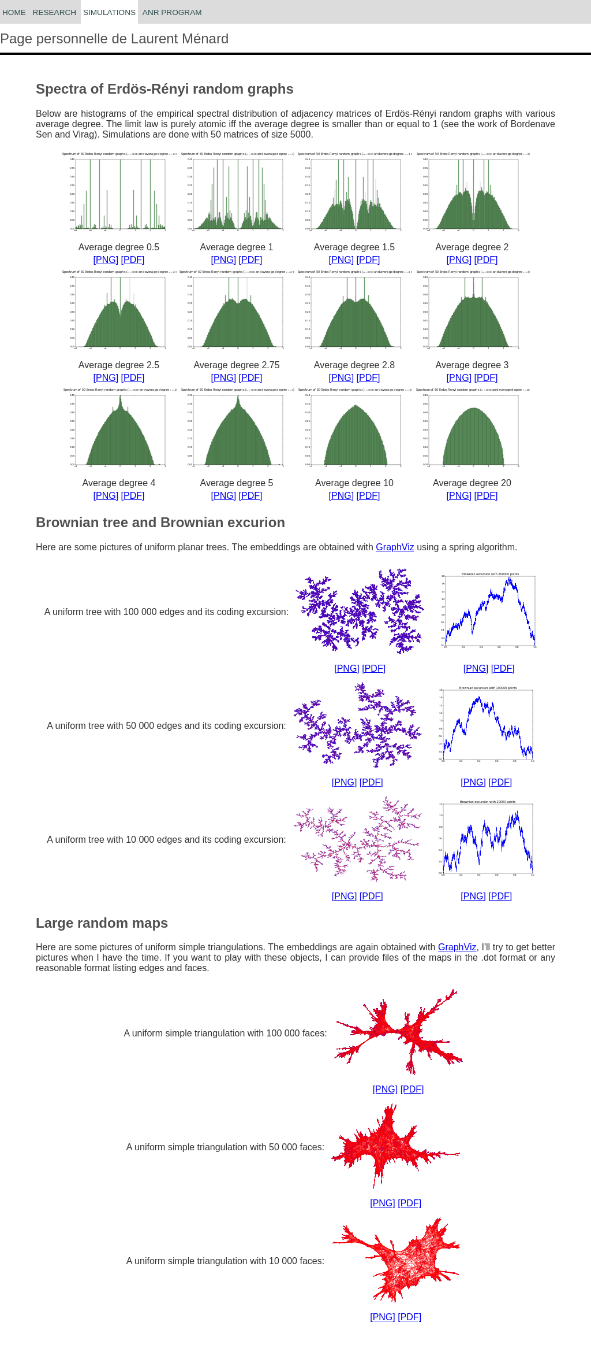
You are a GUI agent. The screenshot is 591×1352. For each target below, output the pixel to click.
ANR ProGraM (172, 12)
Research (55, 12)
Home (14, 12)
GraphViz (395, 547)
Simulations (109, 12)
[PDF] (133, 260)
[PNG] (106, 260)
